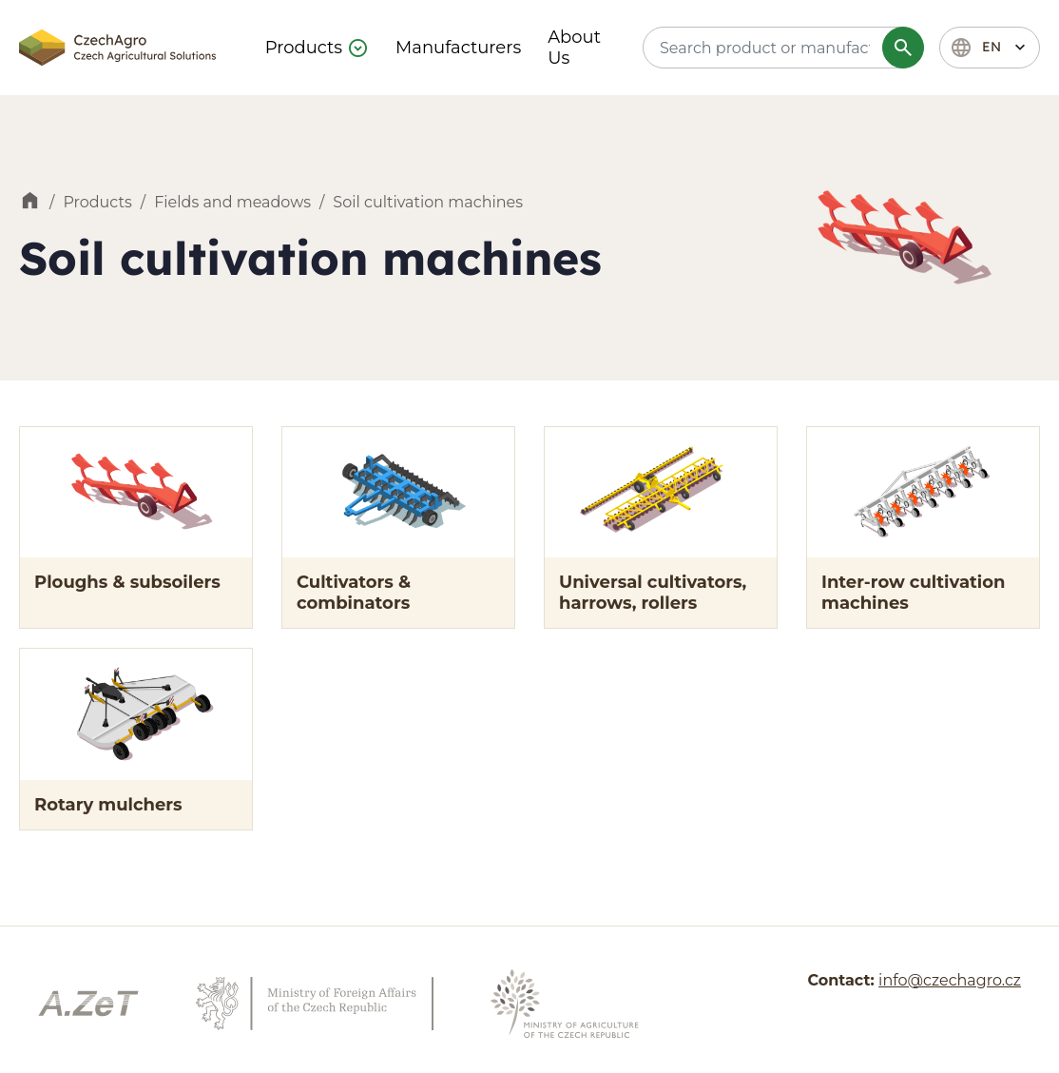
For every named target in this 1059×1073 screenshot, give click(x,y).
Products (303, 47)
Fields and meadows (232, 202)
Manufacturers (458, 47)
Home (30, 202)
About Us (574, 47)
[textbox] (780, 47)
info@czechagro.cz (949, 980)
